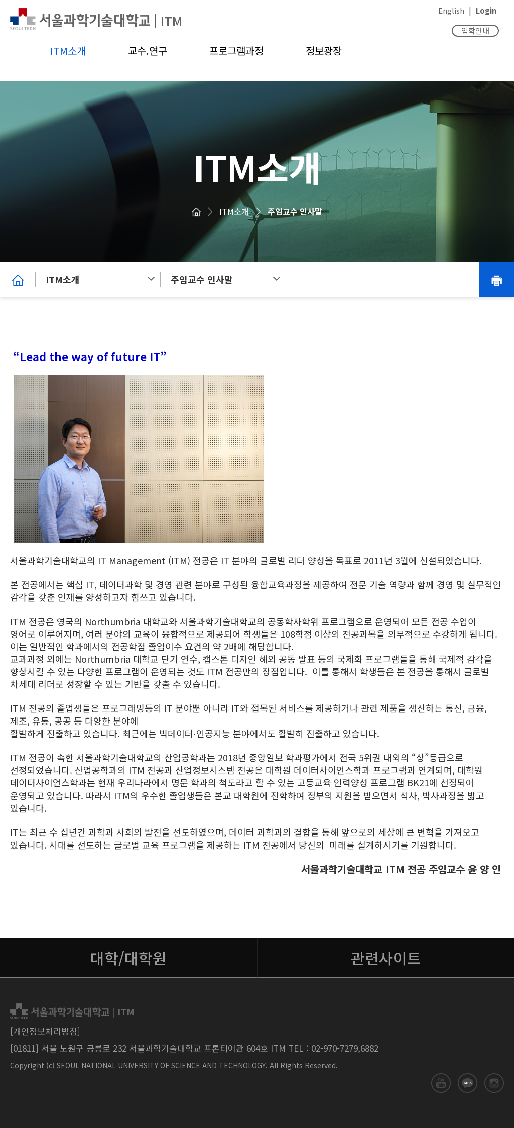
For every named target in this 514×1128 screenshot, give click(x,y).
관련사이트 (386, 958)
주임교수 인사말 (295, 211)
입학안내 (475, 30)
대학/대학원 (128, 958)
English (451, 10)
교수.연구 (147, 50)
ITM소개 (68, 50)
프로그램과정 (236, 50)
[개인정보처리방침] (45, 1030)
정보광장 (324, 50)
